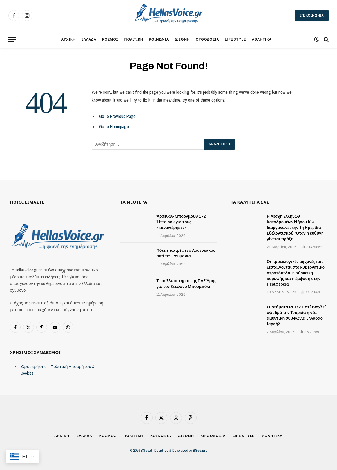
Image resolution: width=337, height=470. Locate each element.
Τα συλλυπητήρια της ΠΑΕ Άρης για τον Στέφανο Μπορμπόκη (186, 284)
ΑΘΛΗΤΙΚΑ (261, 39)
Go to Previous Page (117, 116)
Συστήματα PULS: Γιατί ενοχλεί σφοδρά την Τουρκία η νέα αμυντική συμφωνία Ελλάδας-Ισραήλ (296, 315)
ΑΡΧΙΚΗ (68, 39)
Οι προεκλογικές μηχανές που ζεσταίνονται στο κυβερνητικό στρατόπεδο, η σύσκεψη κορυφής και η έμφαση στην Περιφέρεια (296, 273)
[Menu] (12, 39)
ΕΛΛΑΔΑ (88, 39)
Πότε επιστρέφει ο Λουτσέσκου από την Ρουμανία (185, 253)
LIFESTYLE (235, 39)
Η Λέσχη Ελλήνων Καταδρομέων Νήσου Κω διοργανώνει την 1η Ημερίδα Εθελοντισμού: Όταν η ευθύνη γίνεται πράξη (295, 227)
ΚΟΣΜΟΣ (110, 39)
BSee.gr (199, 450)
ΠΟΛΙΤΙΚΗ (133, 39)
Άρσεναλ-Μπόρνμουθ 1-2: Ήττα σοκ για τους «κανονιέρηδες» (181, 222)
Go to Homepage (114, 126)
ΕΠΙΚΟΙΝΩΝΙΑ (312, 15)
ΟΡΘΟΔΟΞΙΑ (207, 39)
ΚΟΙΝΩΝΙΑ (159, 39)
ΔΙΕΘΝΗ (182, 39)
